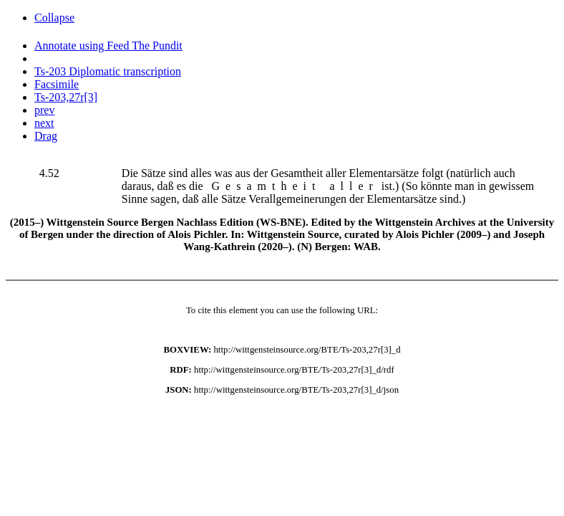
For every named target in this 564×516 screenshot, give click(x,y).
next (44, 123)
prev (44, 110)
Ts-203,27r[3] (65, 97)
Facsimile (56, 84)
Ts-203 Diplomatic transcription (107, 71)
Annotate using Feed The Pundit (108, 45)
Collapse (54, 17)
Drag (45, 136)
